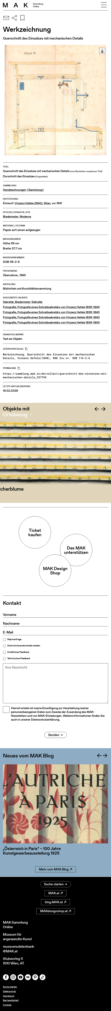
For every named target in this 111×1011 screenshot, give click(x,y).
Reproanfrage (14, 639)
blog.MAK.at (55, 902)
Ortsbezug (15, 414)
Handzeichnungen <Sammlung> (23, 190)
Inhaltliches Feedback (18, 652)
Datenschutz (9, 991)
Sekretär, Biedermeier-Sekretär (23, 302)
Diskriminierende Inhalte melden (23, 645)
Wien (47, 203)
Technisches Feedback (18, 658)
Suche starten (55, 884)
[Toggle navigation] (104, 5)
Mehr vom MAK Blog (55, 869)
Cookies (7, 1005)
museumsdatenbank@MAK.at (18, 948)
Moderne (25, 216)
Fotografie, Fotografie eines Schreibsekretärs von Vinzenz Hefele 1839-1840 (51, 307)
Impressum (8, 996)
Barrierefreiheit (10, 1000)
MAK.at (55, 893)
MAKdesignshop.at (55, 911)
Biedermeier (10, 216)
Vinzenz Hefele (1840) (28, 203)
